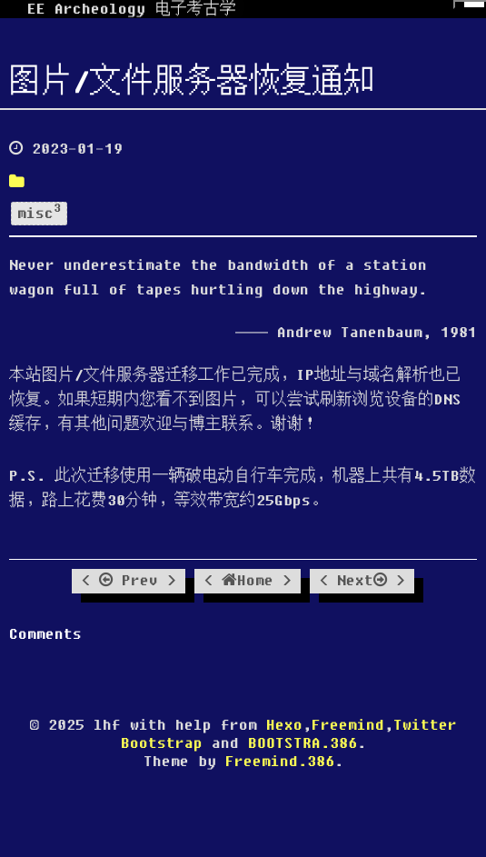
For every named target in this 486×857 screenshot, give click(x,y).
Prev (128, 581)
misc (39, 212)
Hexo (284, 725)
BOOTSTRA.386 (302, 743)
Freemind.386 (279, 761)
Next (362, 581)
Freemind (348, 725)
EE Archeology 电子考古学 (131, 9)
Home (247, 581)
